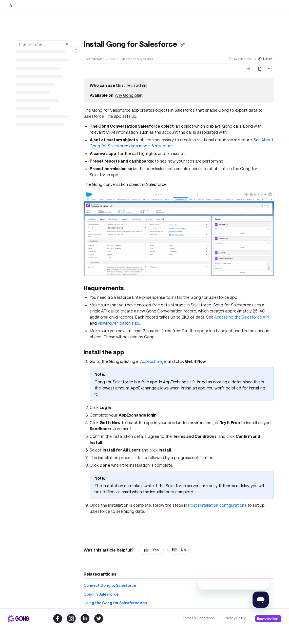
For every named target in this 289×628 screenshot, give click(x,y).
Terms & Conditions (199, 618)
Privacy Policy (235, 618)
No (179, 549)
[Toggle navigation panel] (76, 49)
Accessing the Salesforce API (241, 317)
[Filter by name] (43, 44)
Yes (151, 549)
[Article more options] (270, 69)
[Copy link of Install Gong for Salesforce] (183, 45)
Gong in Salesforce (101, 594)
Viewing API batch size (118, 323)
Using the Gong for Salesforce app (115, 602)
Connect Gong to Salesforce (110, 585)
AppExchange (153, 361)
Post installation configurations (217, 505)
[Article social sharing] (249, 69)
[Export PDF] (260, 69)
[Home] (10, 5)
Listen (265, 59)
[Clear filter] (67, 44)
